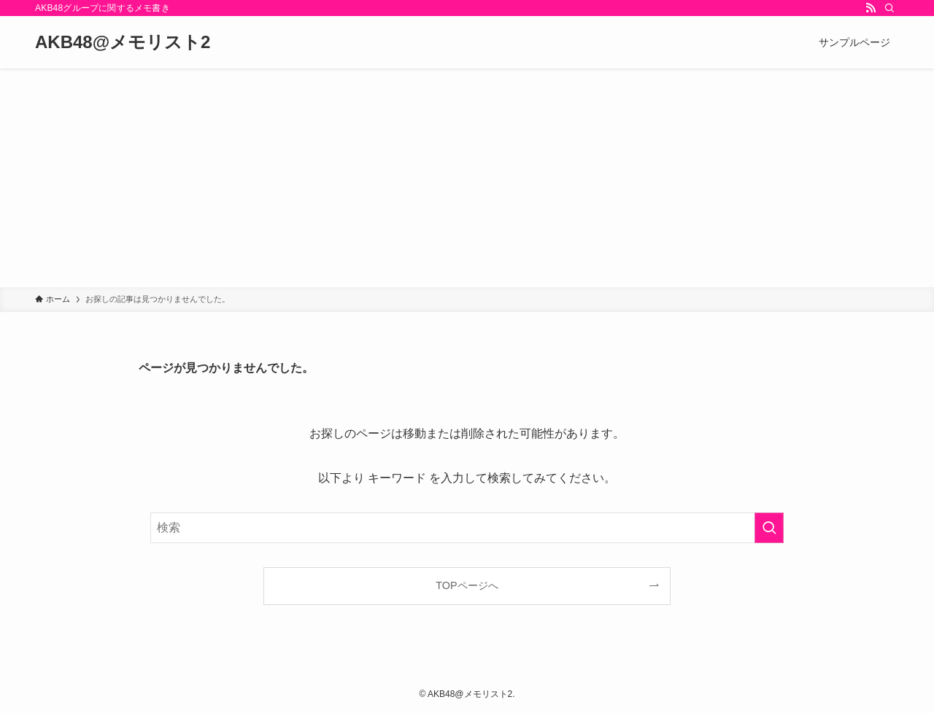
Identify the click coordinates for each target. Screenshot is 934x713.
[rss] (870, 8)
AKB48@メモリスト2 (122, 42)
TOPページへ (467, 585)
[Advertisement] (467, 178)
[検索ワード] (467, 528)
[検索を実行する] (769, 528)
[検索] (889, 8)
